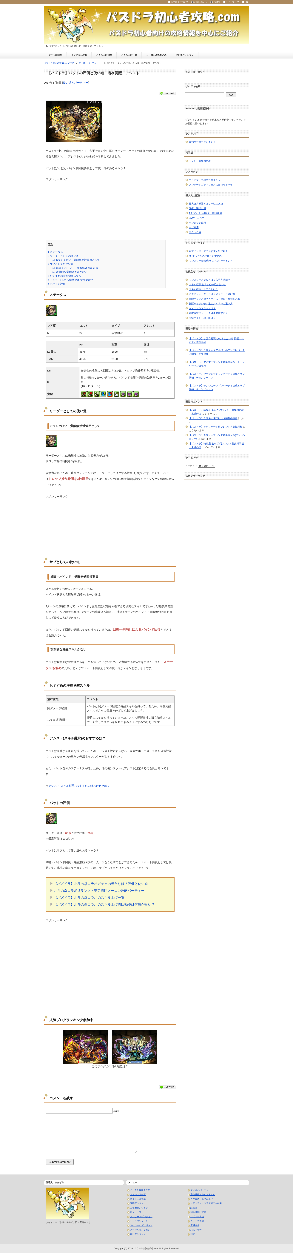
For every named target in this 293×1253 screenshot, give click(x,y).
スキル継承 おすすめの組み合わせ (207, 284)
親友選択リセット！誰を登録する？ (208, 313)
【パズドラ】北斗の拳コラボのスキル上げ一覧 (89, 897)
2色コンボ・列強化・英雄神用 (205, 213)
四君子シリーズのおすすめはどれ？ (208, 251)
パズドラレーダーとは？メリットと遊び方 (212, 294)
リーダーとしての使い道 (63, 255)
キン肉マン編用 (197, 222)
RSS (247, 2)
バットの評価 (57, 283)
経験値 (193, 1207)
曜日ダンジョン (138, 1234)
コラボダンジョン (139, 1207)
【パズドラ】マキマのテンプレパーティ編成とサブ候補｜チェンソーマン (217, 375)
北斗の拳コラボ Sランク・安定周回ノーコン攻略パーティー (99, 891)
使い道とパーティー (75, 82)
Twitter (216, 2)
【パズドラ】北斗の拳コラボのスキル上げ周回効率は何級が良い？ (104, 904)
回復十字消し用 (197, 208)
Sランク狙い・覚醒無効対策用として (76, 259)
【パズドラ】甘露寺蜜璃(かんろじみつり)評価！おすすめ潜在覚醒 (216, 340)
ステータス (55, 251)
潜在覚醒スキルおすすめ (202, 1194)
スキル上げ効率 (104, 55)
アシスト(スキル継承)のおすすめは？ (70, 279)
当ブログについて (180, 2)
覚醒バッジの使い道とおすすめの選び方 (211, 303)
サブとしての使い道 (60, 263)
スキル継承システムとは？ (203, 289)
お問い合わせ (201, 2)
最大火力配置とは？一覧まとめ (206, 203)
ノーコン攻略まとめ (156, 55)
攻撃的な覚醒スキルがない (69, 271)
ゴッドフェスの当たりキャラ (204, 180)
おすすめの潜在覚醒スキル (64, 275)
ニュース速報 (197, 1221)
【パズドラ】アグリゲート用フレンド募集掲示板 (215, 426)
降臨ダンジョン (138, 1203)
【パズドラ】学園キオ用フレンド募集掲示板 (213, 418)
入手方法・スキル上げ (201, 1199)
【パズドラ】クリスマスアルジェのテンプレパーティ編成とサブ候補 (217, 352)
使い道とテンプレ (185, 55)
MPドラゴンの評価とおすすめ (205, 256)
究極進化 (194, 1225)
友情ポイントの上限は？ (202, 318)
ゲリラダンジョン (139, 1221)
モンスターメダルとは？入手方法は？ (209, 279)
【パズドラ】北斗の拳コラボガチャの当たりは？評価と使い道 (101, 884)
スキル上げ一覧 (129, 55)
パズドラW (195, 1230)
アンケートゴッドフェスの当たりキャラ (211, 184)
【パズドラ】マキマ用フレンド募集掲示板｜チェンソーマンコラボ (217, 364)
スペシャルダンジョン (141, 1225)
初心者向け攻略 (198, 1212)
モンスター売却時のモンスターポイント (211, 260)
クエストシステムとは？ (202, 308)
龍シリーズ (135, 1212)
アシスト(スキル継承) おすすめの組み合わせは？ (79, 785)
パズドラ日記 (197, 1216)
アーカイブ (191, 465)
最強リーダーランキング (202, 141)
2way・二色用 (196, 217)
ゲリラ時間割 (55, 55)
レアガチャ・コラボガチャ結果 (206, 1203)
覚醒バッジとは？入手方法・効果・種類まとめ (214, 298)
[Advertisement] (110, 207)
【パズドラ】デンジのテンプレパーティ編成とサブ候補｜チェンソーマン (217, 387)
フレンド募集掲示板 (200, 160)
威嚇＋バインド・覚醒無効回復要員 (75, 267)
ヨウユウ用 (195, 232)
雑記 (192, 1234)
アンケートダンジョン (141, 1216)
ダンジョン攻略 (79, 55)
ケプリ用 (194, 227)
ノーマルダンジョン (140, 1230)
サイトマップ (232, 2)
